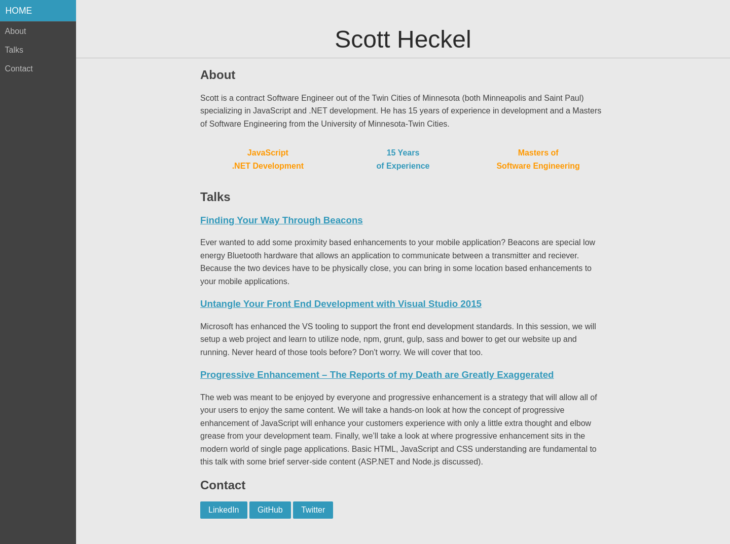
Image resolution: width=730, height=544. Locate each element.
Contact (19, 68)
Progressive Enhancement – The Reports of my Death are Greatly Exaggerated (377, 374)
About (15, 31)
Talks (14, 50)
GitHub (270, 510)
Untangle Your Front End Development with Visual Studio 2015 (341, 303)
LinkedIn (223, 510)
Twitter (313, 510)
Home (19, 11)
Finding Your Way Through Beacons (281, 220)
